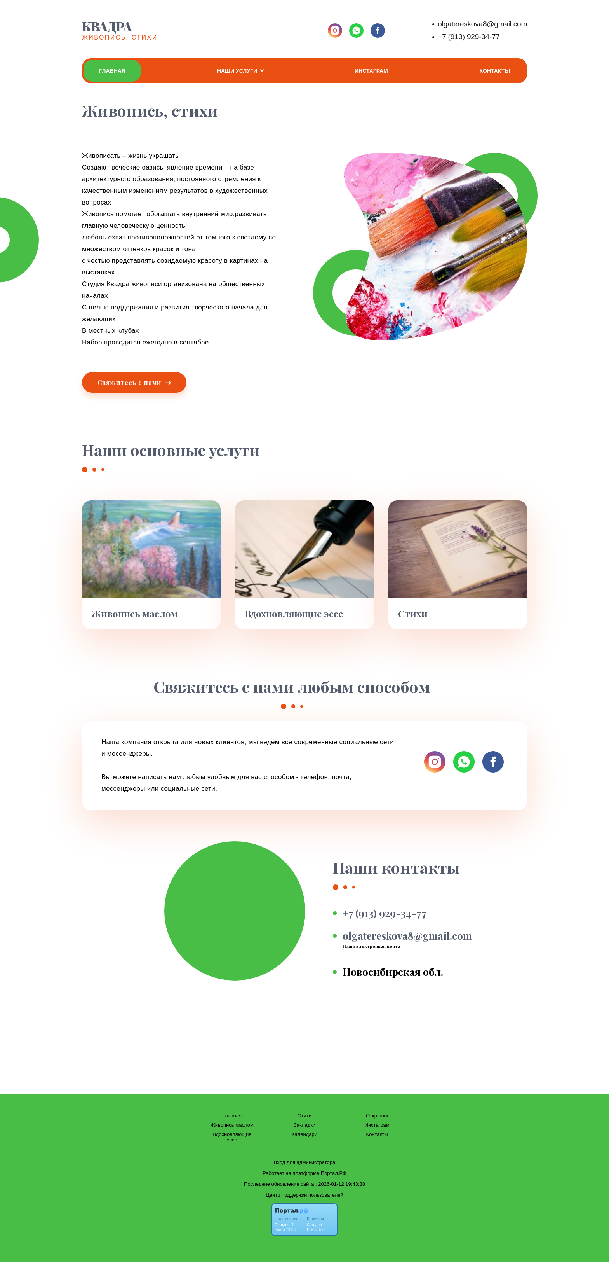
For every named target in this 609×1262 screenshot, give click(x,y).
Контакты (495, 71)
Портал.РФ (333, 1173)
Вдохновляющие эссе (231, 1137)
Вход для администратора (304, 1162)
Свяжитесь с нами (134, 382)
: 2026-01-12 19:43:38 (340, 1184)
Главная (112, 71)
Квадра (107, 26)
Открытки (377, 1116)
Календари (304, 1134)
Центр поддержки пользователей (304, 1195)
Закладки (304, 1125)
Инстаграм (371, 71)
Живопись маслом (232, 1125)
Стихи (304, 1116)
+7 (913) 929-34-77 (468, 37)
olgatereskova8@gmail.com (482, 24)
